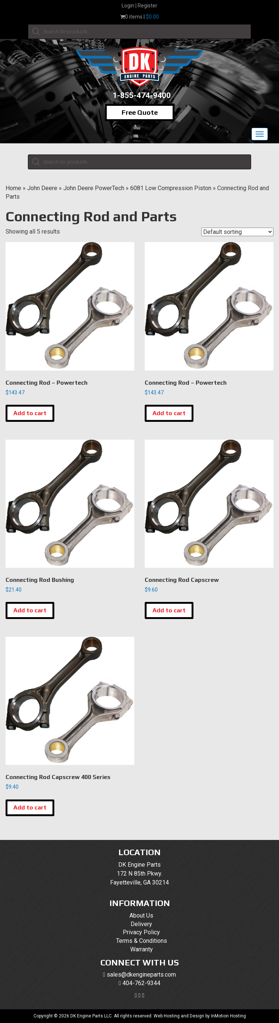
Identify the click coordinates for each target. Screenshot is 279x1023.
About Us (141, 915)
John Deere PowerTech (93, 188)
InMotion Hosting (228, 1016)
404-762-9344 (141, 983)
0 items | (139, 17)
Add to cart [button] (29, 413)
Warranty (141, 949)
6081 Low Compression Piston (170, 188)
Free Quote (140, 112)
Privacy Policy (141, 932)
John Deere (42, 188)
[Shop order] (237, 232)
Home (13, 188)
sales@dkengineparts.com (141, 974)
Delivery (141, 924)
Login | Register (139, 6)
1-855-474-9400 (142, 95)
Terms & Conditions (141, 940)
